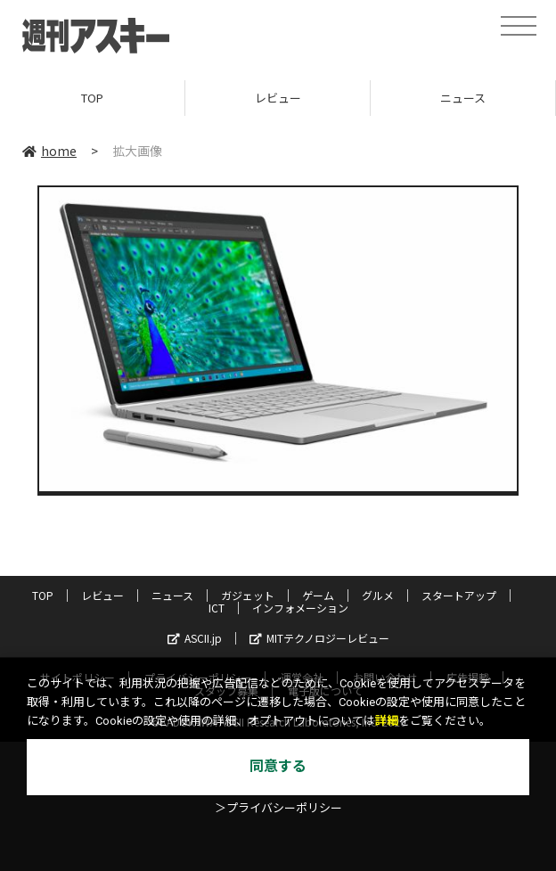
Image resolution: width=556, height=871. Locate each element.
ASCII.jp (195, 637)
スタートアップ (458, 595)
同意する (278, 766)
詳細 (386, 720)
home (49, 151)
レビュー (278, 97)
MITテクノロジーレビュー (319, 637)
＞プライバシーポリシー (278, 808)
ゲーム (318, 595)
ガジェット (247, 595)
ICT (216, 607)
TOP (92, 97)
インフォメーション (300, 607)
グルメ (378, 595)
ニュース (463, 97)
